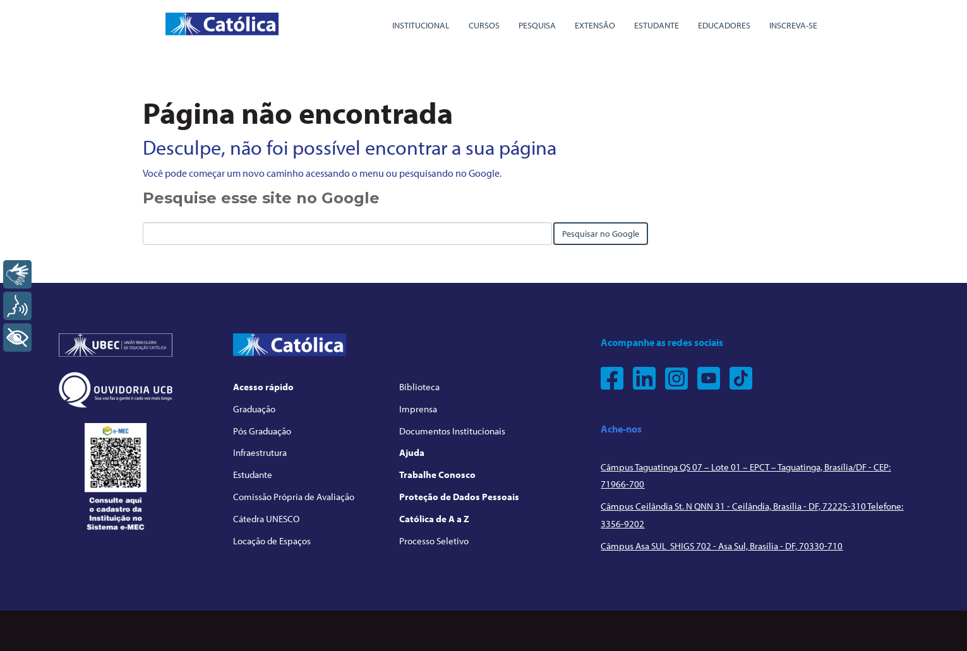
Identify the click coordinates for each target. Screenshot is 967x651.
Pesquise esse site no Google (261, 198)
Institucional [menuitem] (421, 25)
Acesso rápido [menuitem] (263, 387)
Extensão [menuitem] (595, 25)
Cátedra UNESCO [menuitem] (266, 519)
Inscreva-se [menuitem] (793, 25)
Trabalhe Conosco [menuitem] (437, 475)
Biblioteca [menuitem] (419, 387)
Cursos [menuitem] (484, 25)
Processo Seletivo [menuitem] (434, 541)
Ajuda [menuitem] (411, 452)
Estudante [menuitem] (656, 25)
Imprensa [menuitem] (418, 409)
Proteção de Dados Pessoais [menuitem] (459, 497)
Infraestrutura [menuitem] (260, 452)
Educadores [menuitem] (724, 25)
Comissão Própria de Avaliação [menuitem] (293, 497)
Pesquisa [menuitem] (537, 25)
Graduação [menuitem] (254, 409)
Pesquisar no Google (600, 233)
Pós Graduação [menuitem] (262, 431)
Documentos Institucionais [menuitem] (452, 431)
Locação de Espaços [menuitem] (272, 541)
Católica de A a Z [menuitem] (434, 519)
